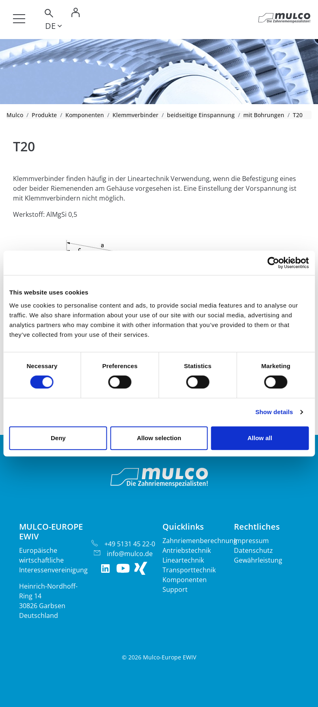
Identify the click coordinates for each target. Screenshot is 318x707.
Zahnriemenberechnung (199, 540)
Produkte (44, 115)
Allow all (259, 437)
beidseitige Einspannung (201, 115)
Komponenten (84, 115)
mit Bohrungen (263, 115)
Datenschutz (253, 550)
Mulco (14, 115)
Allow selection (159, 437)
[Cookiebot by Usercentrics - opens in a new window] (273, 263)
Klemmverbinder (135, 115)
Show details (274, 411)
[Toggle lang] (53, 27)
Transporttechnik (189, 569)
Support (175, 589)
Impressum (251, 540)
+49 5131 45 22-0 (129, 543)
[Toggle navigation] (19, 19)
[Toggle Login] (75, 14)
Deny (58, 437)
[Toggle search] (48, 14)
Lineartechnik (183, 560)
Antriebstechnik (186, 550)
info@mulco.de (130, 553)
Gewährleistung (258, 560)
